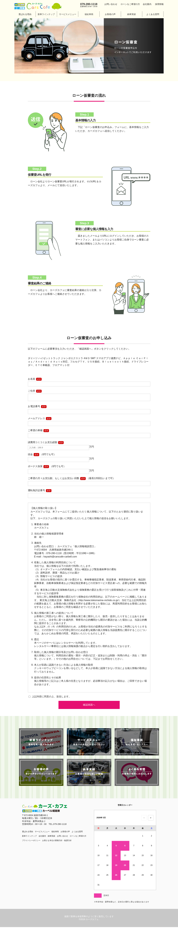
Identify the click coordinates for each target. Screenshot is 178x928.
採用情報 (159, 4)
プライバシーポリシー (31, 841)
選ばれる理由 (25, 14)
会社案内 (147, 4)
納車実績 (131, 14)
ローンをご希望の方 (130, 4)
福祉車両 (89, 14)
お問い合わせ (110, 4)
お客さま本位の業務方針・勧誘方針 (57, 841)
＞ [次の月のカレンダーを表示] (151, 818)
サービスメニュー (67, 14)
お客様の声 (110, 14)
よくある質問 (152, 14)
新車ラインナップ (46, 14)
